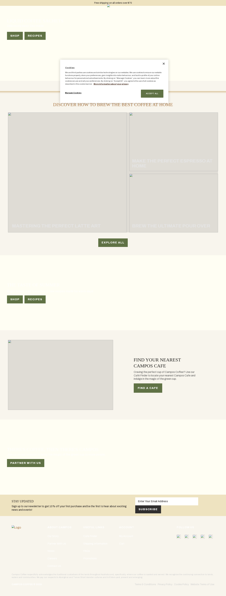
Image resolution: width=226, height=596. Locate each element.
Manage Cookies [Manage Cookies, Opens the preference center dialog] (73, 93)
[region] (114, 81)
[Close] (163, 63)
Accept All (152, 93)
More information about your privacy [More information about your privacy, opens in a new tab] (111, 84)
